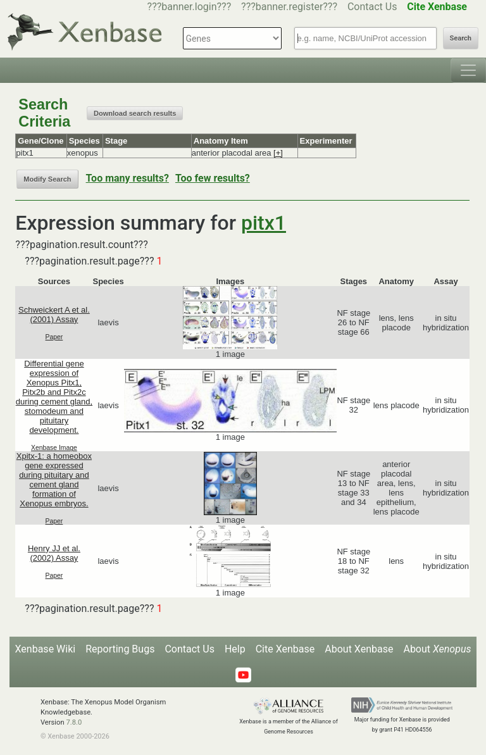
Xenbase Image (54, 447)
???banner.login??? (189, 7)
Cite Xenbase (285, 649)
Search (460, 38)
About (437, 649)
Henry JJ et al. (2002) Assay (54, 553)
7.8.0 (74, 722)
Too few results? (212, 178)
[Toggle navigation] (468, 70)
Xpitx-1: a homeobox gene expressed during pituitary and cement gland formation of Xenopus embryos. (54, 479)
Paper (54, 337)
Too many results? (127, 178)
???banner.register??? (289, 7)
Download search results (135, 113)
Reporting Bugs (119, 649)
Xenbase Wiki (45, 649)
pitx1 (263, 223)
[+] (278, 153)
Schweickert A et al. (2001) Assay (54, 314)
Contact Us (372, 7)
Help (235, 649)
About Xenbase (359, 649)
